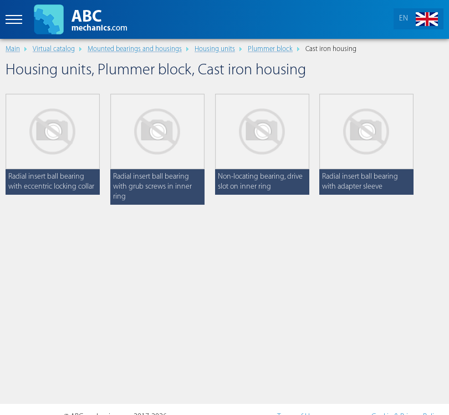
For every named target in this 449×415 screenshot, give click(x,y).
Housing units (215, 49)
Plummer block (270, 49)
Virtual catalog (54, 49)
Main (13, 49)
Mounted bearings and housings (135, 49)
